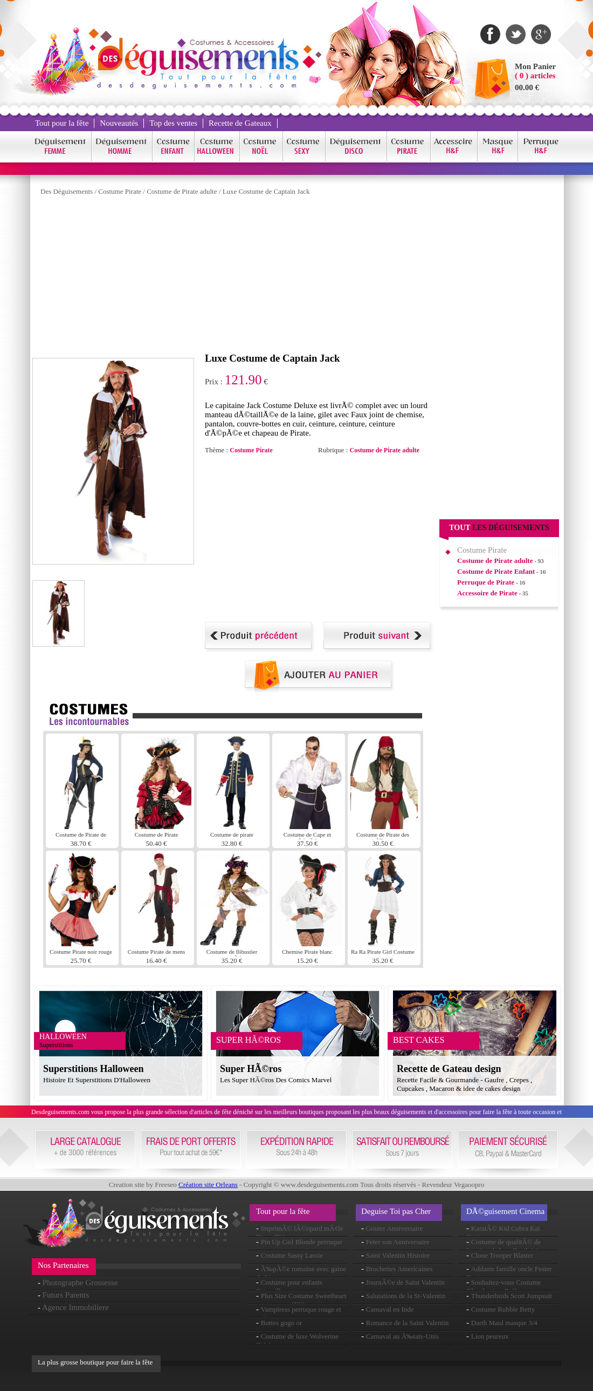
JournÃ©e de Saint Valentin (405, 1282)
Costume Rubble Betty (503, 1309)
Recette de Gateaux (240, 123)
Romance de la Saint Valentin (407, 1323)
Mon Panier (535, 66)
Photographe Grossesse (80, 1282)
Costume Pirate (119, 191)
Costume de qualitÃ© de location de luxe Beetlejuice (505, 1246)
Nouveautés (119, 123)
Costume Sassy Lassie (292, 1255)
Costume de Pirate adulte (182, 191)
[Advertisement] (213, 276)
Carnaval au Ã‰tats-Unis (402, 1336)
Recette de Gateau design (449, 1068)
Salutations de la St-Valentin (406, 1296)
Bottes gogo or (281, 1323)
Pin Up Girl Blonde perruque (301, 1242)
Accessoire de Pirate (487, 593)
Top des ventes (173, 123)
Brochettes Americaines (399, 1269)
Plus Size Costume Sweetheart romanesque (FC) (301, 1300)
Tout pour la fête (61, 123)
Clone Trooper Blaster (502, 1255)
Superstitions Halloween (93, 1068)
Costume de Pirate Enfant (496, 571)
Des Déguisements (66, 191)
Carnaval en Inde (390, 1309)
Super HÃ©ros (250, 1068)
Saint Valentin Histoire (398, 1255)
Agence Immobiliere (75, 1307)
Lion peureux (490, 1336)
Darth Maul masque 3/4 (504, 1323)
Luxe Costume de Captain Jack (266, 191)
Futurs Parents (66, 1295)
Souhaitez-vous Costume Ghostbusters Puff (503, 1286)
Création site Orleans (208, 1184)
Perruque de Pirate (485, 582)
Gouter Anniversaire (394, 1228)
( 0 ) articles (535, 75)
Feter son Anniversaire (398, 1242)
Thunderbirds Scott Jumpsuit (511, 1296)
